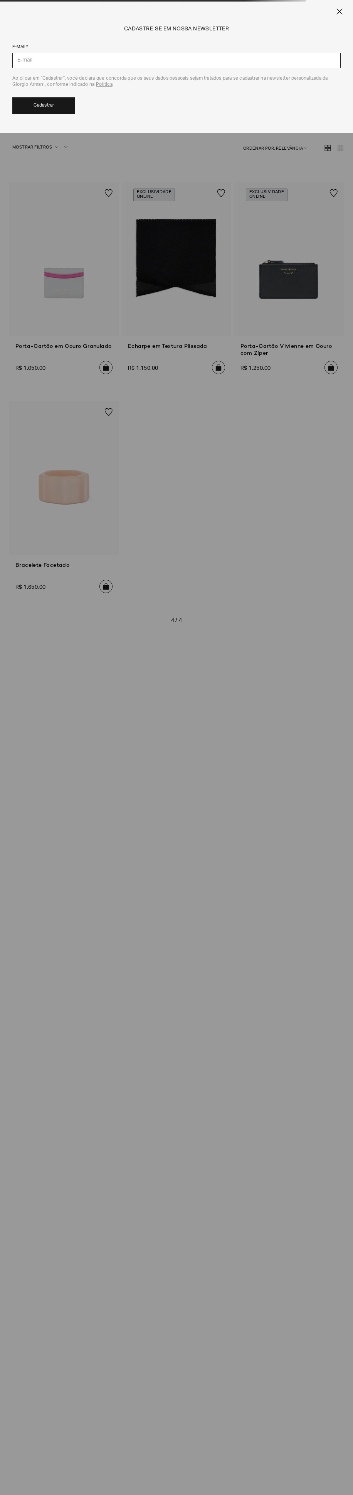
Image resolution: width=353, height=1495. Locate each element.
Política (104, 84)
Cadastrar (44, 105)
